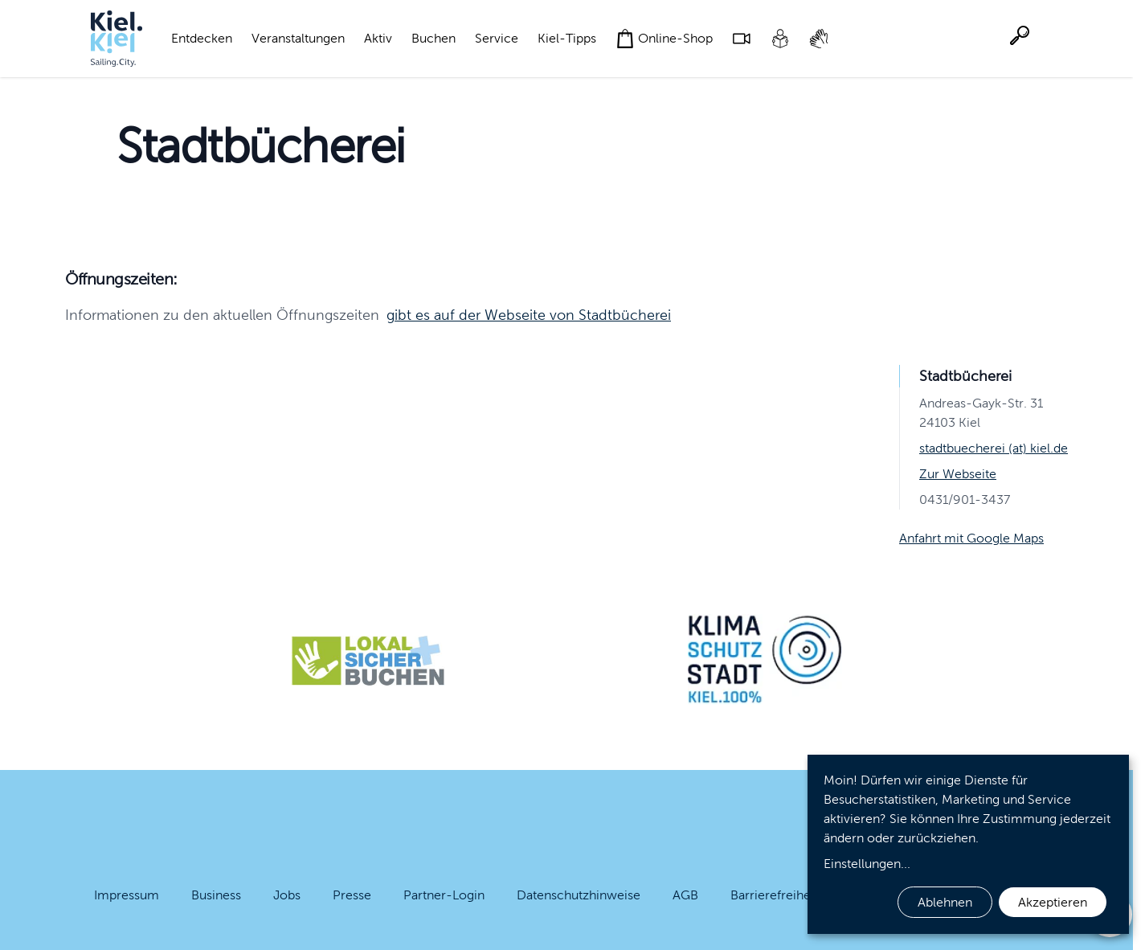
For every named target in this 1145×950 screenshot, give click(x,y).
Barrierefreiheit (774, 895)
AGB (685, 895)
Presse (352, 895)
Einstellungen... (867, 863)
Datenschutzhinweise (578, 895)
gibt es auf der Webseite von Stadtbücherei (528, 315)
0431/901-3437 (964, 499)
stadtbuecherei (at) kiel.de (993, 448)
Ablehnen (945, 902)
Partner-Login (444, 895)
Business (216, 895)
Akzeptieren (1052, 902)
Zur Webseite (957, 474)
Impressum (126, 895)
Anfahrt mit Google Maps (971, 538)
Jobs (287, 895)
